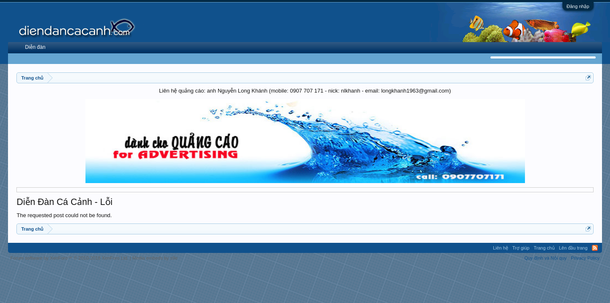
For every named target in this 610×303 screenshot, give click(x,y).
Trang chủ (544, 247)
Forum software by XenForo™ (69, 257)
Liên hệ (500, 247)
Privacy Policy (585, 257)
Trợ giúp (521, 247)
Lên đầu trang (573, 247)
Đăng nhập (578, 6)
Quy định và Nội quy (546, 257)
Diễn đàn (35, 47)
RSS (595, 248)
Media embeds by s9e (155, 257)
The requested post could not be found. (64, 215)
